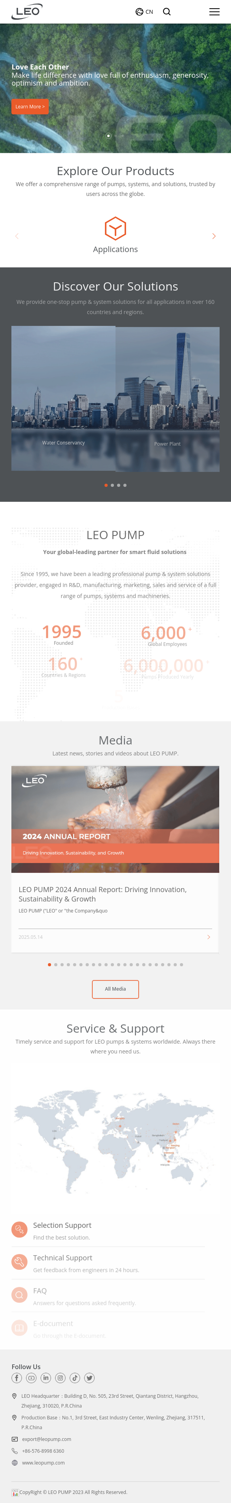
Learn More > (30, 106)
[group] (115, 236)
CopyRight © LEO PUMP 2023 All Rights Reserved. (69, 1492)
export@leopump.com (46, 1439)
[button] (108, 136)
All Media (115, 992)
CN (149, 11)
